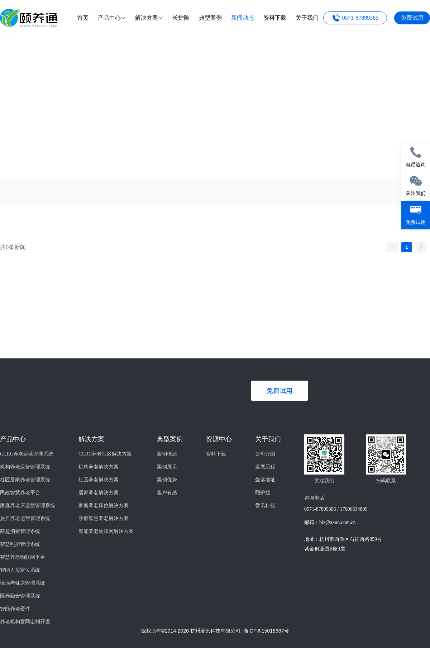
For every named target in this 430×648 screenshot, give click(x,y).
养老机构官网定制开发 (25, 621)
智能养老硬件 (15, 608)
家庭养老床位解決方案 (103, 505)
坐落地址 (265, 479)
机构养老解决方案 (98, 467)
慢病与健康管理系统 (22, 583)
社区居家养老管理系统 (25, 479)
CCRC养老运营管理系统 (26, 454)
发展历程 (265, 467)
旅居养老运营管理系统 (25, 518)
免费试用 (412, 18)
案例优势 (167, 479)
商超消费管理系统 (20, 531)
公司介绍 (265, 454)
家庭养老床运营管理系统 (27, 505)
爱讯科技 (265, 505)
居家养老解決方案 (98, 492)
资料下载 (216, 454)
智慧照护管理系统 (20, 544)
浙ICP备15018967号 (266, 631)
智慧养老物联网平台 (22, 557)
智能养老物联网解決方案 (106, 531)
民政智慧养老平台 (20, 492)
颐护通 (262, 492)
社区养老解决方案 (98, 479)
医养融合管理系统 (20, 596)
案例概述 (167, 454)
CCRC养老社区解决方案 (105, 454)
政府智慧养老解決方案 (103, 518)
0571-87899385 (360, 18)
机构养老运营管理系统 (25, 467)
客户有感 (167, 492)
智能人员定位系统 (20, 570)
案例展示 (167, 467)
